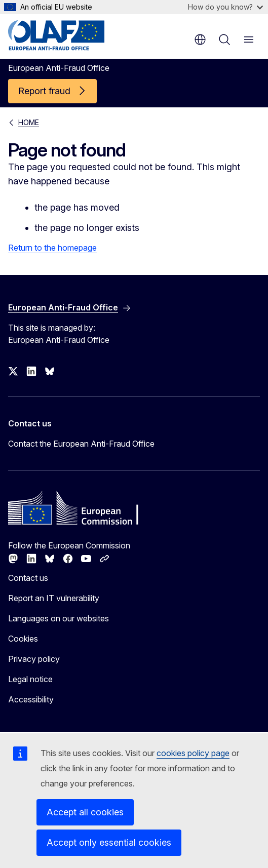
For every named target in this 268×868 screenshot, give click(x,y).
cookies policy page (193, 753)
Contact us (28, 578)
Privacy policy (34, 659)
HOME (28, 122)
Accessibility (31, 699)
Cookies (23, 639)
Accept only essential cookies (109, 842)
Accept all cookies (85, 812)
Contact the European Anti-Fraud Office (81, 444)
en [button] (200, 39)
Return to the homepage (52, 248)
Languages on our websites (58, 618)
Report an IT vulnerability (53, 598)
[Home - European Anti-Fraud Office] (69, 35)
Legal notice (30, 679)
